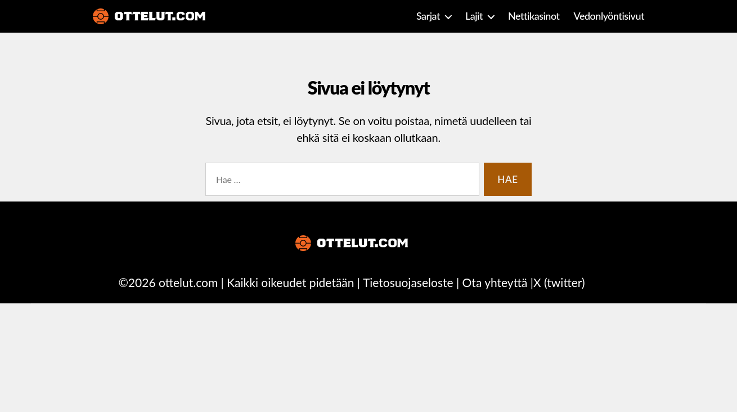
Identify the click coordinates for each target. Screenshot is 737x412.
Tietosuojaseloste (408, 282)
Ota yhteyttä (495, 282)
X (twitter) (559, 282)
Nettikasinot (534, 16)
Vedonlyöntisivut (609, 16)
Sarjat (428, 16)
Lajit (474, 16)
